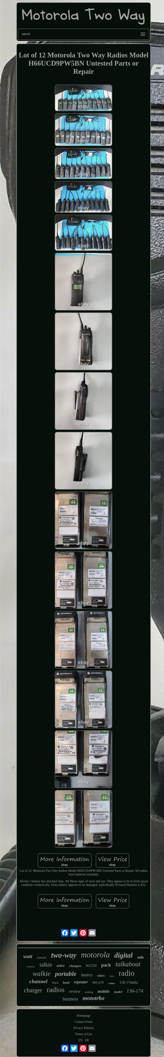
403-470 (98, 982)
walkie (41, 973)
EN (80, 1040)
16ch (111, 976)
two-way (63, 955)
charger (33, 990)
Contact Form (83, 1022)
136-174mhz (129, 982)
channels (42, 957)
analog (89, 992)
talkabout (127, 964)
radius (111, 983)
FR (87, 1040)
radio (127, 973)
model (118, 992)
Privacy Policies (83, 1028)
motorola (95, 954)
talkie (45, 965)
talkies (101, 975)
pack (106, 965)
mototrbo (94, 998)
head (66, 982)
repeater (81, 982)
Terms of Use (83, 1034)
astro (61, 965)
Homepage (84, 1015)
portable (65, 973)
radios (55, 989)
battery (87, 975)
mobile (104, 991)
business (70, 998)
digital (123, 955)
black (55, 982)
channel (38, 981)
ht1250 (91, 965)
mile (140, 957)
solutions (31, 966)
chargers (75, 966)
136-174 (135, 991)
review (74, 991)
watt (27, 956)
